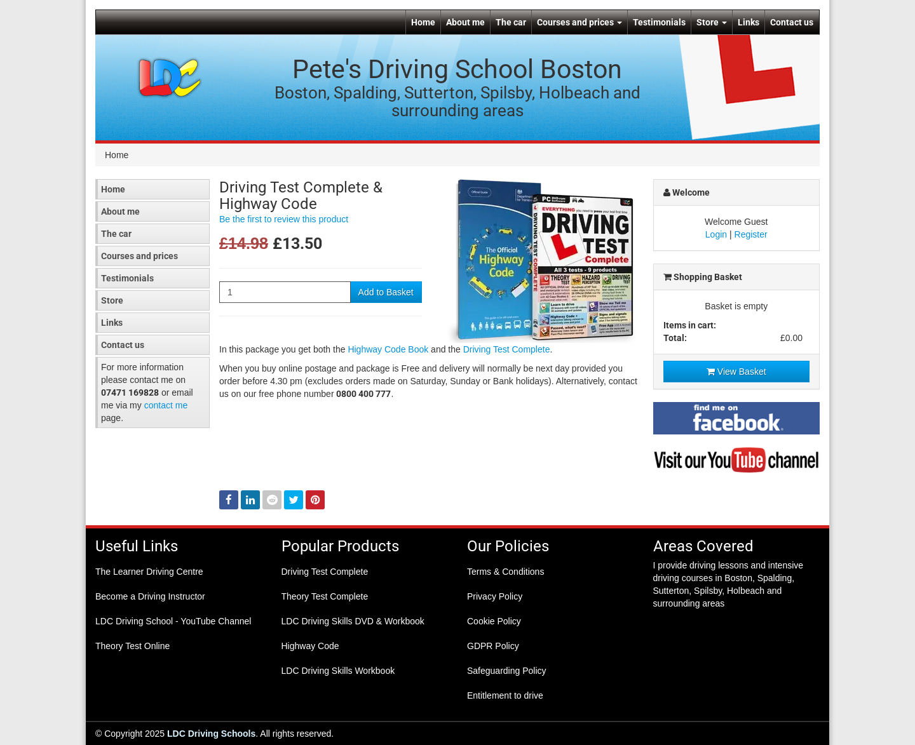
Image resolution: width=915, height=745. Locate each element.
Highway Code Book (388, 349)
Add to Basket (386, 292)
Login (716, 234)
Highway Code (310, 646)
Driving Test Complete (506, 349)
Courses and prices (579, 22)
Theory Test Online (132, 646)
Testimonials (659, 22)
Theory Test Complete (325, 596)
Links (748, 22)
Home (423, 22)
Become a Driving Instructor (150, 596)
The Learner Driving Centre (149, 572)
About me (465, 22)
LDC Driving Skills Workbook (338, 671)
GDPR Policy (493, 646)
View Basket (736, 371)
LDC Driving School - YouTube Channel (173, 621)
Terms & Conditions (505, 572)
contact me (165, 405)
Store (711, 22)
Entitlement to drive (505, 695)
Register (751, 234)
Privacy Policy (494, 596)
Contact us (791, 22)
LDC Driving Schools (211, 733)
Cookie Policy (494, 621)
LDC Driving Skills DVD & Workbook (352, 621)
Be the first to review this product (283, 219)
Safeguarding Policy (506, 671)
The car (511, 22)
